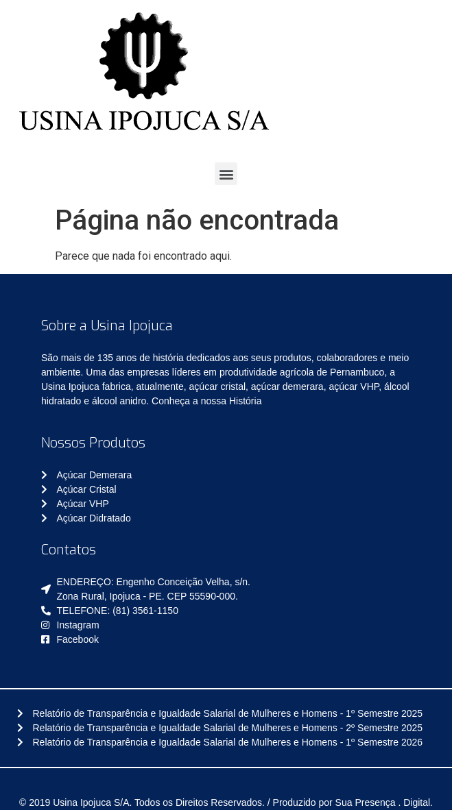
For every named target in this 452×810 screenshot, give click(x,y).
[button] (226, 173)
